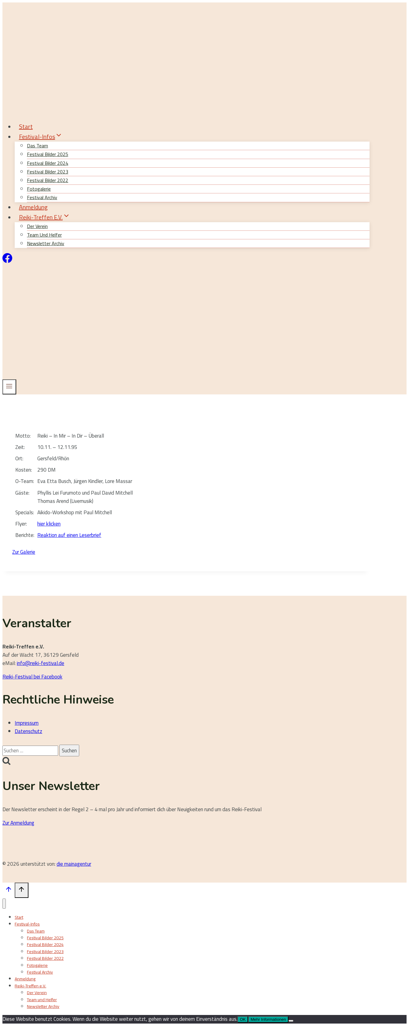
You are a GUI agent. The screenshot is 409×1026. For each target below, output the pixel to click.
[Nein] (290, 1021)
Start (26, 126)
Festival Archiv (40, 972)
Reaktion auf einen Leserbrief (69, 535)
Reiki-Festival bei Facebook (32, 677)
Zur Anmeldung (18, 823)
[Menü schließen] (4, 904)
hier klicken (49, 524)
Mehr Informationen (268, 1019)
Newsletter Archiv (45, 243)
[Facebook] (7, 261)
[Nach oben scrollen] (8, 890)
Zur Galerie (23, 552)
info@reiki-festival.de (40, 663)
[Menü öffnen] (9, 386)
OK (243, 1019)
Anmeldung (33, 207)
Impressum (27, 723)
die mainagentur (74, 864)
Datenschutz (28, 731)
